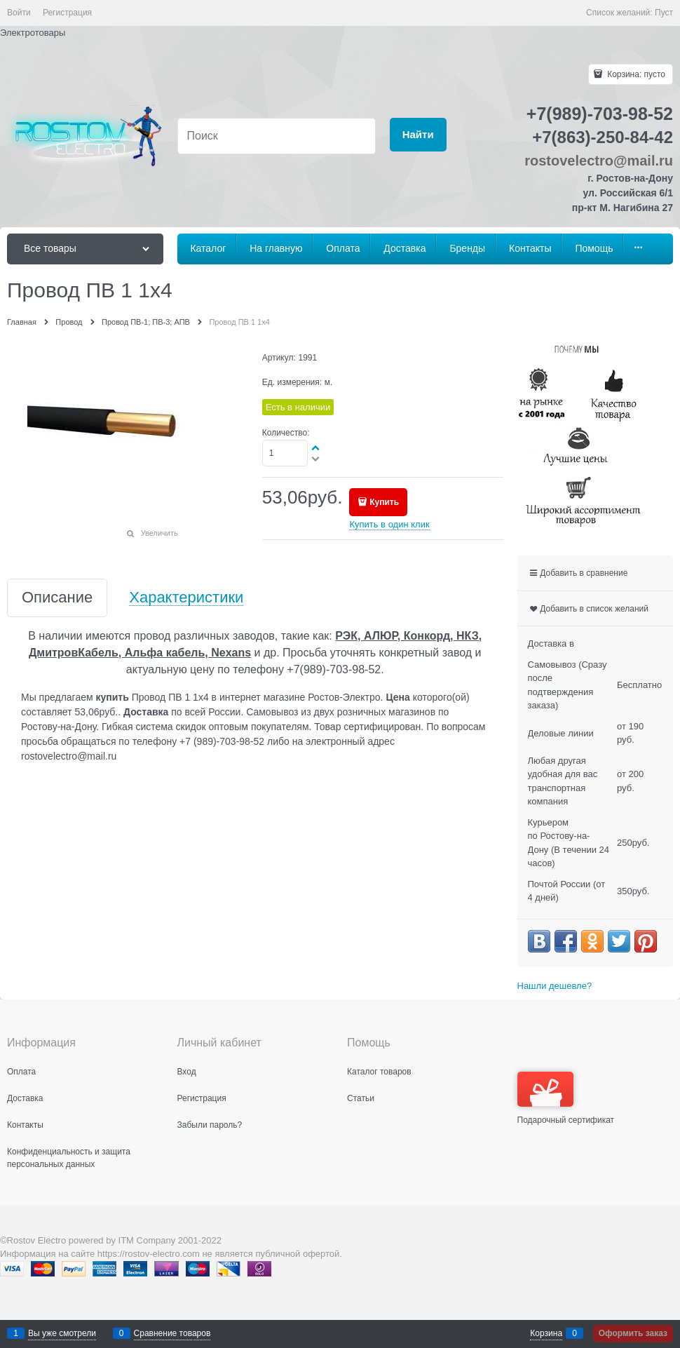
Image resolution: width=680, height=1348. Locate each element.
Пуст (664, 13)
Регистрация (67, 13)
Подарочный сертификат (566, 1098)
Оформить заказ (633, 1333)
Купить (384, 502)
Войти (19, 13)
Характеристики (186, 598)
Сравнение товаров (172, 1333)
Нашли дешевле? (554, 985)
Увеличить (159, 533)
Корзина (546, 1333)
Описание (57, 598)
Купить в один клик (389, 524)
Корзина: (635, 74)
